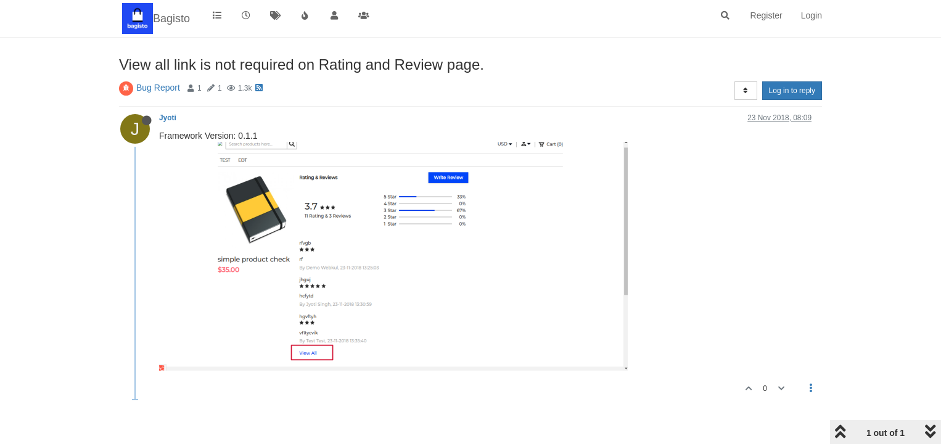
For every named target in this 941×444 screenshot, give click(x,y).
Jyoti (167, 117)
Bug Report (158, 87)
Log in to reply (792, 90)
